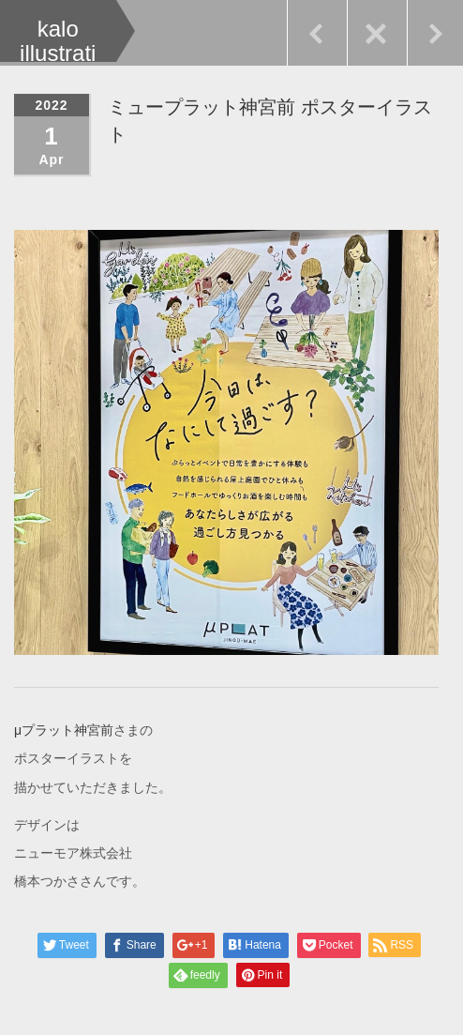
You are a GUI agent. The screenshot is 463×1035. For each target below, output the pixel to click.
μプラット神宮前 (63, 729)
